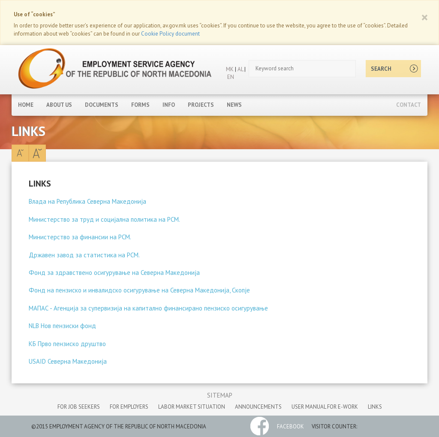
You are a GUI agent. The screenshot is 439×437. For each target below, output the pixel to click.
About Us (59, 104)
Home (25, 104)
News (234, 104)
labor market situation (191, 406)
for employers (129, 406)
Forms (140, 104)
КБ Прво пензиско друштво (67, 344)
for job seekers (78, 406)
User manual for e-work (325, 406)
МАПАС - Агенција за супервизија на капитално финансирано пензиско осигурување (148, 308)
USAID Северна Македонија (68, 361)
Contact (408, 104)
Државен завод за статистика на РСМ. (84, 255)
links (375, 406)
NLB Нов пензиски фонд (62, 326)
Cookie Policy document (170, 33)
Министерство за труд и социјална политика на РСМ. (104, 219)
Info (168, 104)
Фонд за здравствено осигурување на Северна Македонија (114, 272)
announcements (258, 406)
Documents (101, 104)
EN (230, 77)
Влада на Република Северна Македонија (87, 201)
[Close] (424, 17)
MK (230, 69)
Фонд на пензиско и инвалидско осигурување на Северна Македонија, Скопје (139, 290)
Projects (201, 104)
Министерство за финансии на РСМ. (80, 237)
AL (239, 69)
